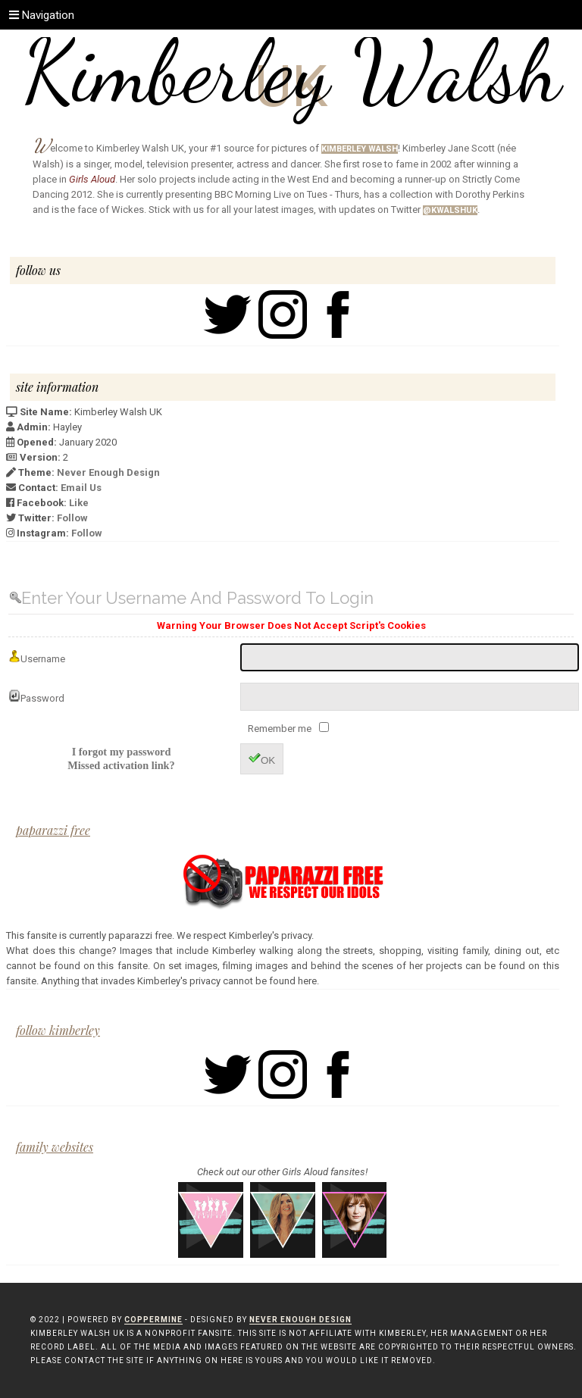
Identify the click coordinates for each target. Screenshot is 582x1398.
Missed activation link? (120, 765)
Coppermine (153, 1319)
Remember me (281, 728)
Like (79, 502)
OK (262, 759)
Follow (72, 518)
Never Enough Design (108, 472)
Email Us (81, 487)
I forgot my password (121, 752)
